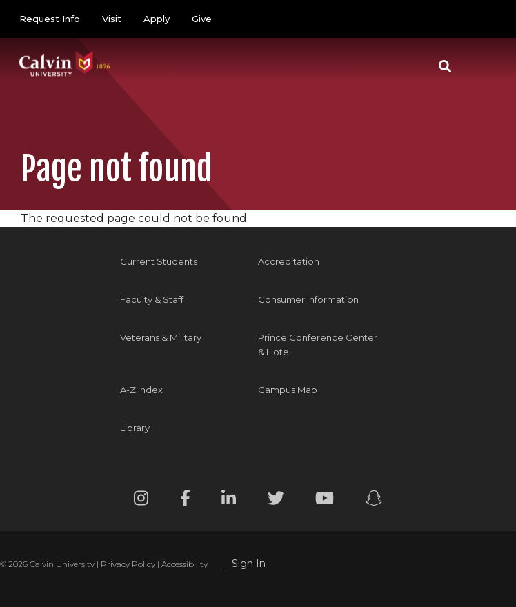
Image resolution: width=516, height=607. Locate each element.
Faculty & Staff (151, 299)
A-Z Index (141, 389)
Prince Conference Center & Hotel (317, 344)
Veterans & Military (160, 337)
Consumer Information (308, 299)
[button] (445, 66)
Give (202, 18)
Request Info (49, 18)
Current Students (158, 261)
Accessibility (184, 564)
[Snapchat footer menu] (374, 500)
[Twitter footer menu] (276, 500)
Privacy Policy (128, 564)
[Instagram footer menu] (141, 500)
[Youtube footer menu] (324, 500)
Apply (156, 18)
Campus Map (287, 389)
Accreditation (288, 261)
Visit (111, 18)
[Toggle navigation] (481, 66)
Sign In (249, 563)
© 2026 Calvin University (47, 564)
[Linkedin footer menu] (228, 500)
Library (135, 427)
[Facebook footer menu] (185, 500)
